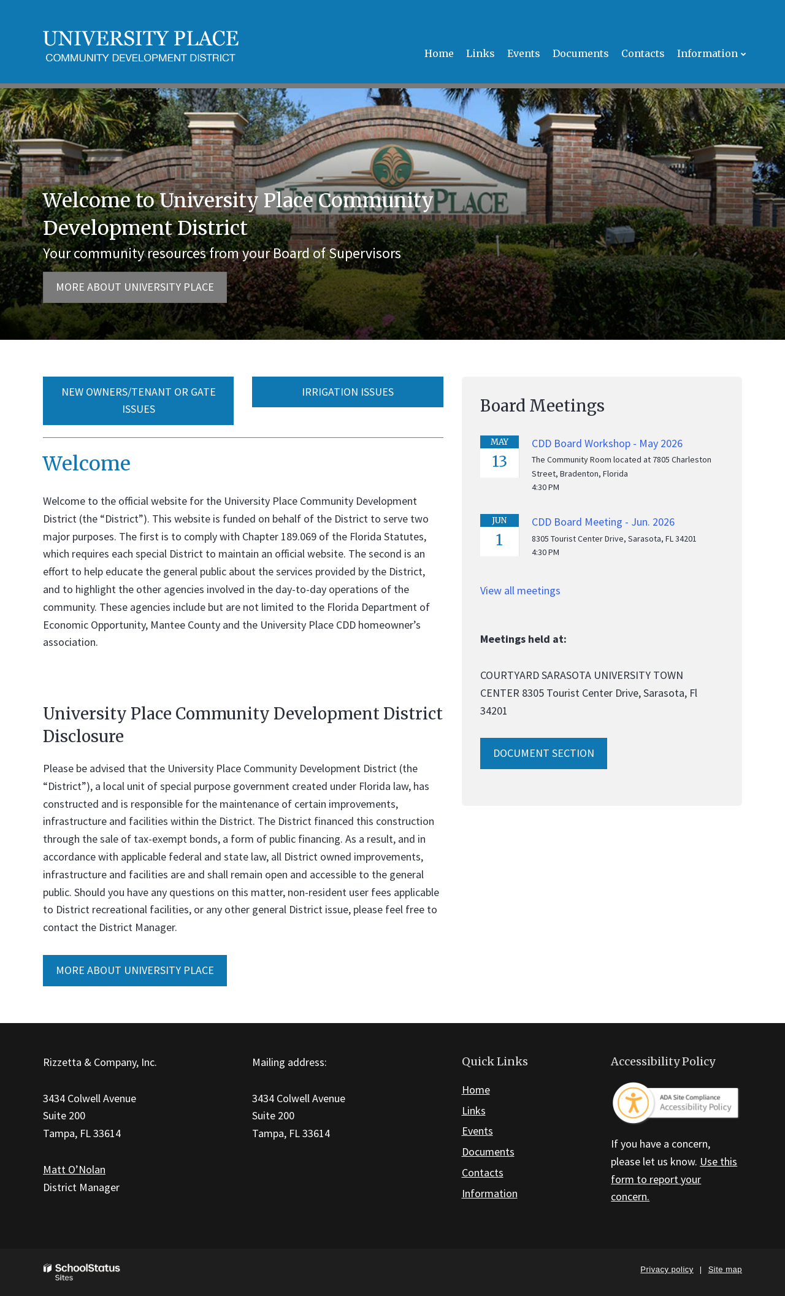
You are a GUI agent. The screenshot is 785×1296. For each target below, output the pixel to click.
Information (490, 1193)
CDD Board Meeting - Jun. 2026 (603, 522)
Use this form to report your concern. (674, 1179)
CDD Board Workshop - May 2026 (607, 443)
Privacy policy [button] (666, 1269)
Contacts (483, 1172)
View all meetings (520, 590)
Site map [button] (725, 1269)
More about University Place (135, 287)
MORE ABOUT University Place (135, 970)
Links (474, 1110)
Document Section (543, 753)
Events (477, 1131)
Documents (488, 1152)
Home (476, 1090)
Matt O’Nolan (74, 1169)
